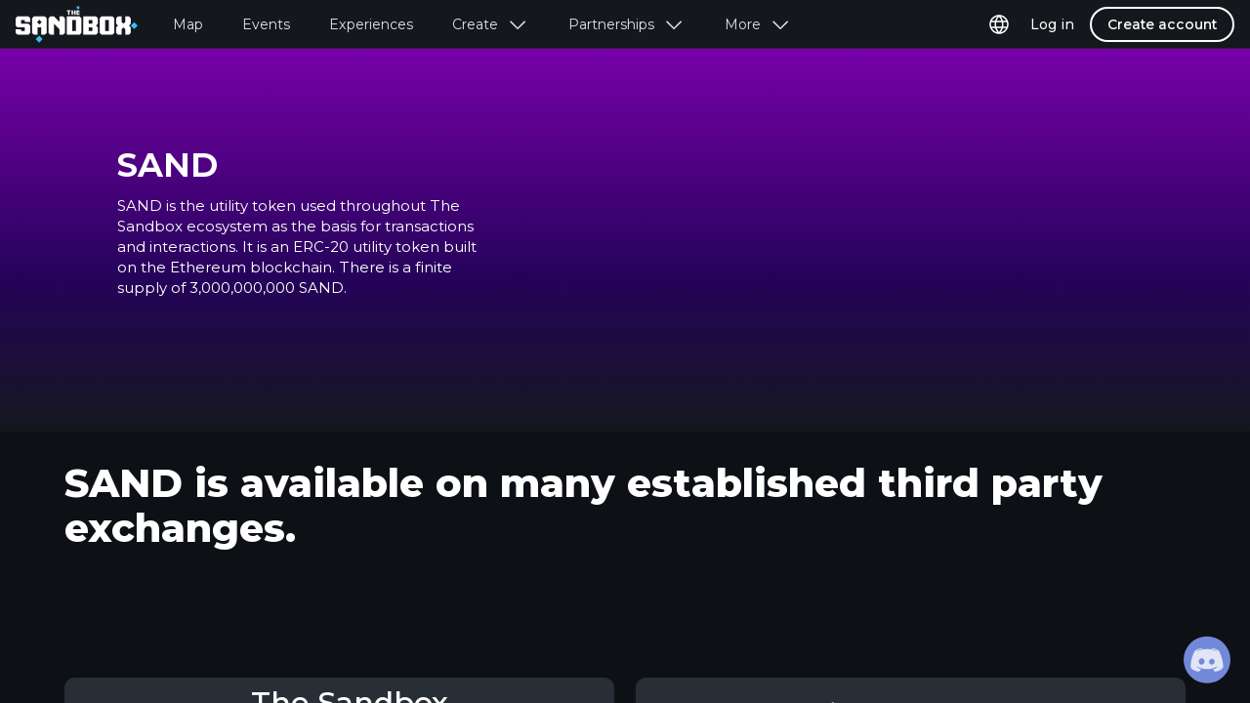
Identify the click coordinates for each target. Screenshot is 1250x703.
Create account (1162, 24)
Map (188, 24)
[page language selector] (999, 24)
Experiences (371, 24)
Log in (1052, 24)
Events (266, 24)
